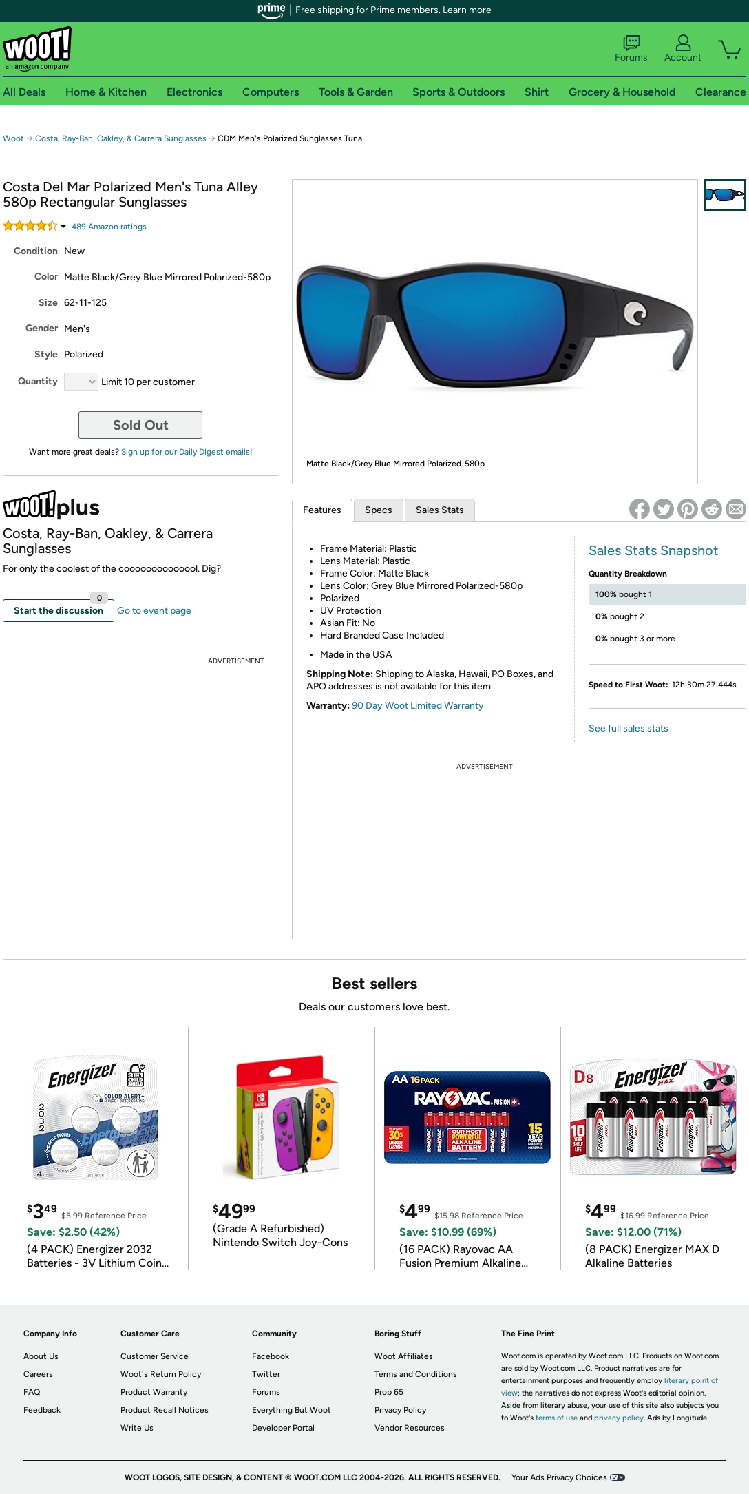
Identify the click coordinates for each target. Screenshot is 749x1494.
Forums (631, 48)
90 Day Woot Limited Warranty (418, 706)
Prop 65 (388, 1392)
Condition (36, 251)
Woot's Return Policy (160, 1374)
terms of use (557, 1417)
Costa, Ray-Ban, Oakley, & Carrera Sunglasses (121, 138)
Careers (38, 1374)
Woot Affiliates (403, 1356)
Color (46, 276)
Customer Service (154, 1356)
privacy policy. (619, 1417)
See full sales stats (628, 728)
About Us (41, 1356)
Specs (378, 510)
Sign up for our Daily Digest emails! (187, 452)
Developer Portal (283, 1428)
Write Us (137, 1428)
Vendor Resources (409, 1428)
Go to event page (154, 610)
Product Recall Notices (164, 1410)
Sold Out (141, 425)
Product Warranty (153, 1392)
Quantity (38, 381)
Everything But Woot (291, 1410)
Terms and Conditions (415, 1374)
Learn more (467, 10)
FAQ (31, 1392)
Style (46, 354)
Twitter (266, 1374)
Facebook (270, 1356)
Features (322, 510)
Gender (41, 328)
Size (48, 303)
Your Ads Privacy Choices (559, 1477)
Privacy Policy (400, 1410)
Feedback (42, 1410)
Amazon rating (109, 226)
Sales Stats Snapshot (654, 550)
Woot (13, 138)
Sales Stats (440, 510)
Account (682, 48)
